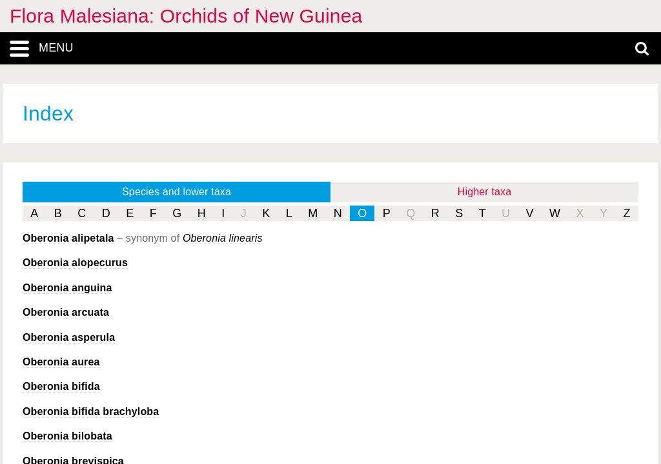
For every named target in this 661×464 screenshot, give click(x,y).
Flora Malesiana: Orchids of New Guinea (186, 15)
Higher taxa (485, 191)
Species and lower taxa (176, 191)
